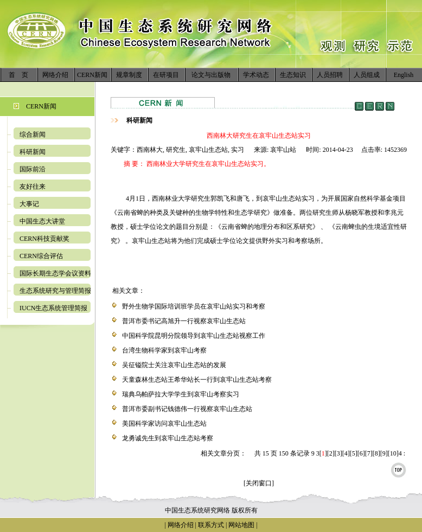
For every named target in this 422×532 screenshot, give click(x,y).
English (404, 75)
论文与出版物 (211, 75)
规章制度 (129, 75)
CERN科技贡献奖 (44, 238)
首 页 (18, 75)
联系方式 (210, 525)
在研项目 (166, 75)
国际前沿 (33, 169)
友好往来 (33, 186)
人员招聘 (330, 75)
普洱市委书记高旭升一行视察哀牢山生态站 (184, 321)
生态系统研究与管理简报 (55, 290)
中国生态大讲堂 (42, 221)
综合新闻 (33, 134)
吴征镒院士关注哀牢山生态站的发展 (174, 365)
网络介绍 (55, 75)
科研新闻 (33, 152)
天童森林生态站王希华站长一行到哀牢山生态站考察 (197, 379)
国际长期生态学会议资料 (55, 273)
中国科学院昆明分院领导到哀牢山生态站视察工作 (193, 335)
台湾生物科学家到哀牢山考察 (164, 350)
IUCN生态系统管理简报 (53, 308)
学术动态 (256, 75)
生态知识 (293, 75)
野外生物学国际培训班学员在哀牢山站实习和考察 (193, 306)
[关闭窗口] (259, 483)
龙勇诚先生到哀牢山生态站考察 (167, 438)
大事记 (29, 204)
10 (393, 453)
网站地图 (241, 525)
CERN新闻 (92, 75)
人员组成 (367, 75)
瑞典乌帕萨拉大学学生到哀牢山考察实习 (180, 394)
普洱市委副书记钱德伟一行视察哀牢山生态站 (187, 409)
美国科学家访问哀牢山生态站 (164, 423)
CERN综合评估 (41, 256)
